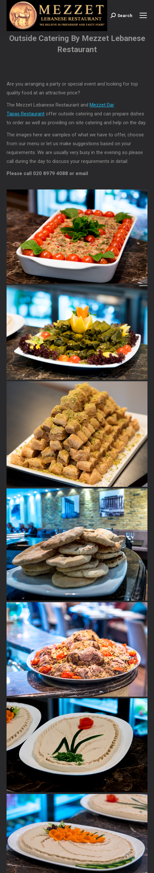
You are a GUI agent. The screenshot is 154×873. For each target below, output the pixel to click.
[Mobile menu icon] (143, 15)
